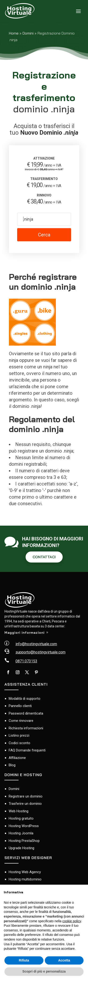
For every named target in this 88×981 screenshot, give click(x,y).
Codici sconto (19, 743)
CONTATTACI (44, 557)
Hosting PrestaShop (24, 841)
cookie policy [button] (71, 921)
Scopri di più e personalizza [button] (43, 971)
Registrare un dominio (25, 796)
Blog (12, 765)
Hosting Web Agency (25, 872)
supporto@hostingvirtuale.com (40, 652)
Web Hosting (18, 811)
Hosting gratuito (21, 818)
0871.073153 (26, 661)
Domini (28, 33)
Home (14, 33)
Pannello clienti (20, 706)
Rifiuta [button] (24, 960)
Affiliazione (17, 758)
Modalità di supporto (24, 698)
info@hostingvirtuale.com (36, 644)
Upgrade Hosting (21, 848)
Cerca (44, 235)
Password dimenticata (26, 713)
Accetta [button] (64, 960)
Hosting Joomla (21, 833)
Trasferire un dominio (25, 803)
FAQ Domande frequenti (27, 750)
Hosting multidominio (25, 879)
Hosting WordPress (24, 826)
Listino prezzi (19, 735)
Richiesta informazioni (26, 728)
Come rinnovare (21, 721)
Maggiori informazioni (24, 632)
